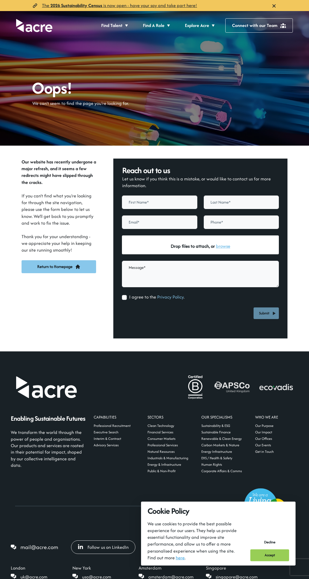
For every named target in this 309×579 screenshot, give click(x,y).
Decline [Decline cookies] (269, 542)
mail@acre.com (39, 547)
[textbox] (159, 202)
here (180, 557)
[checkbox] (124, 297)
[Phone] (241, 222)
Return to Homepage (58, 266)
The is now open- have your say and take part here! (119, 5)
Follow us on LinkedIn (103, 547)
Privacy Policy (170, 297)
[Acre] (34, 25)
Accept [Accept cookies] (270, 555)
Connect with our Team (259, 25)
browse (223, 246)
